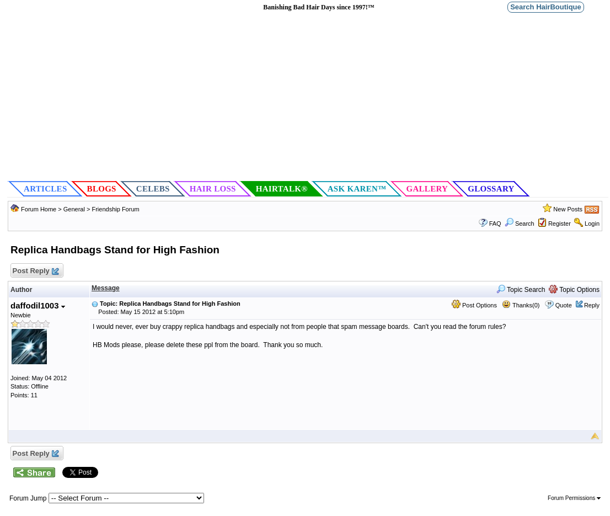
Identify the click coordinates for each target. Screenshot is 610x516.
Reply (592, 305)
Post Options (474, 305)
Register (559, 223)
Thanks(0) (520, 305)
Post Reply (35, 271)
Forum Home (38, 209)
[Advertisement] (307, 97)
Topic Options (574, 290)
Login (592, 223)
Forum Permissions (574, 498)
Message (106, 288)
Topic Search (520, 290)
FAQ (495, 223)
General (75, 209)
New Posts (567, 209)
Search (519, 223)
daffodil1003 (37, 305)
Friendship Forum (115, 209)
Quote (563, 305)
